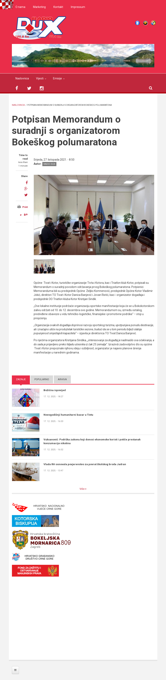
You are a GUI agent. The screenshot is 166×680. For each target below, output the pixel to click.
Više (82, 488)
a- (21, 214)
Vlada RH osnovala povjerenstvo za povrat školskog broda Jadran (85, 464)
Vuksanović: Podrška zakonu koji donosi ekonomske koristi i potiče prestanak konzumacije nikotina (92, 441)
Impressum (78, 7)
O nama (20, 7)
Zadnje (21, 379)
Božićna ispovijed (55, 390)
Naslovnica (22, 78)
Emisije (57, 78)
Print (25, 207)
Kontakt (58, 7)
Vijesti (40, 78)
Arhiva (62, 379)
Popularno (41, 379)
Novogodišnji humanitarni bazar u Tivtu (68, 414)
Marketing (39, 7)
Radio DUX (49, 164)
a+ (26, 214)
